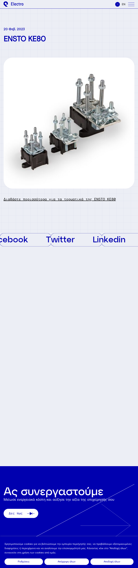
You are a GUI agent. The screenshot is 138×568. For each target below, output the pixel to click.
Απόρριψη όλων (66, 561)
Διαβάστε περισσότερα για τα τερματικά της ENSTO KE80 (60, 199)
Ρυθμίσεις (24, 561)
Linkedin (111, 239)
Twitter (62, 239)
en (123, 4)
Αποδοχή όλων (112, 561)
